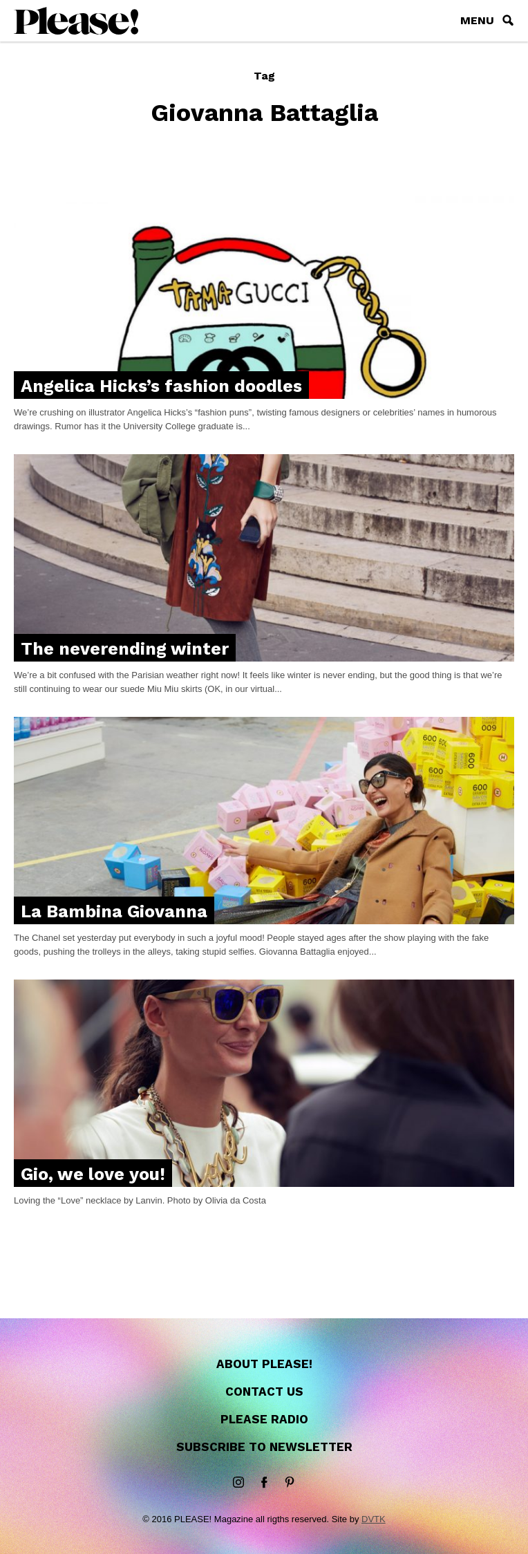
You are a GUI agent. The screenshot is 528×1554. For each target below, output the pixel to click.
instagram (238, 1482)
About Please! (264, 1364)
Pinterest (289, 1482)
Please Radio (264, 1419)
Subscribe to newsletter (264, 1447)
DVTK (373, 1519)
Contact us (264, 1391)
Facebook (264, 1482)
